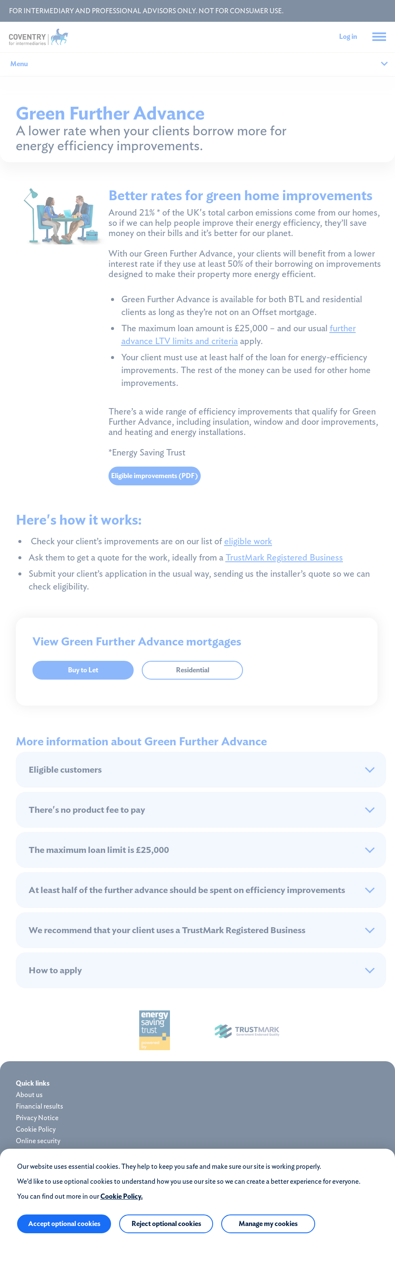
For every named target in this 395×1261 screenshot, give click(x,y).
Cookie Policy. (121, 1196)
